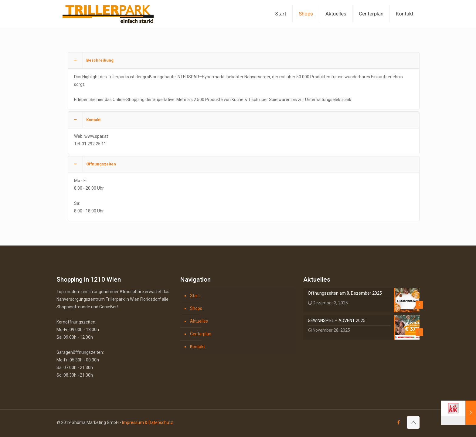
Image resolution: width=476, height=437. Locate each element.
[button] (244, 81)
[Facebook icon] (398, 422)
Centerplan (200, 333)
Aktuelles (199, 321)
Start (195, 295)
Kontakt (197, 346)
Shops (196, 308)
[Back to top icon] (413, 422)
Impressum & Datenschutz (147, 422)
